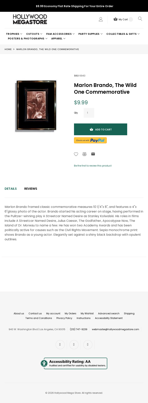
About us (19, 313)
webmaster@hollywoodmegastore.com (115, 329)
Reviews (30, 188)
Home (8, 49)
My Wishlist (87, 313)
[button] (14, 34)
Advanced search (108, 313)
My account (53, 313)
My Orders (70, 313)
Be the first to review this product (93, 165)
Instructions (84, 318)
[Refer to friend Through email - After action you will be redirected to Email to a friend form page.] (93, 155)
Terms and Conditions (38, 318)
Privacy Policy (64, 318)
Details (11, 188)
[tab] (11, 188)
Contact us (35, 313)
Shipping (129, 313)
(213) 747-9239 (78, 329)
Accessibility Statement (109, 318)
